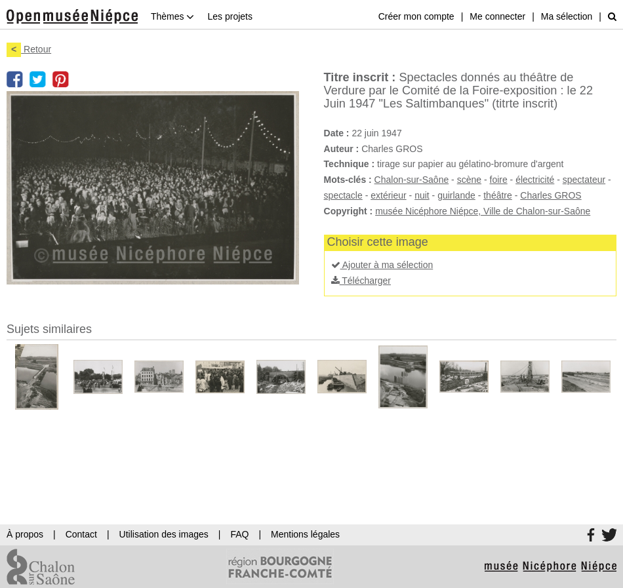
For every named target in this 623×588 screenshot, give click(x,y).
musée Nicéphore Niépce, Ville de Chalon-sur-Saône (482, 211)
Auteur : (341, 149)
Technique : (349, 164)
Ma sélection (567, 16)
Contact (81, 534)
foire (499, 179)
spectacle (343, 195)
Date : (337, 133)
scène (469, 179)
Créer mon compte (416, 16)
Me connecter (497, 16)
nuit (422, 195)
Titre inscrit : (360, 77)
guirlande (456, 195)
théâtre (497, 195)
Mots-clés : (348, 179)
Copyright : (348, 211)
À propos (25, 534)
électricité (534, 179)
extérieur (388, 195)
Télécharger (361, 280)
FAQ (239, 534)
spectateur (584, 179)
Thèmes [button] (172, 16)
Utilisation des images (164, 534)
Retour (29, 49)
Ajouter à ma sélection (382, 265)
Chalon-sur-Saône (411, 179)
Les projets (229, 16)
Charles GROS (550, 195)
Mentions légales (305, 534)
